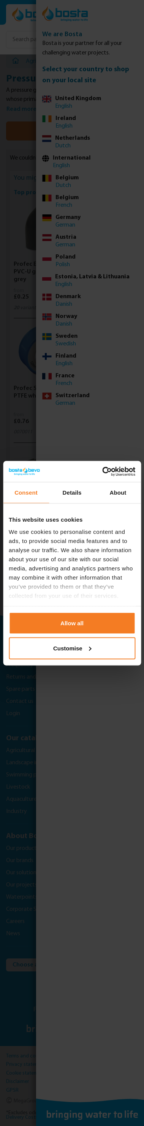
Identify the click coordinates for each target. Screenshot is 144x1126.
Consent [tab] (26, 492)
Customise (72, 648)
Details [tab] (72, 492)
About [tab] (118, 492)
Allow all (72, 623)
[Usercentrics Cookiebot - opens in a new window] (102, 471)
